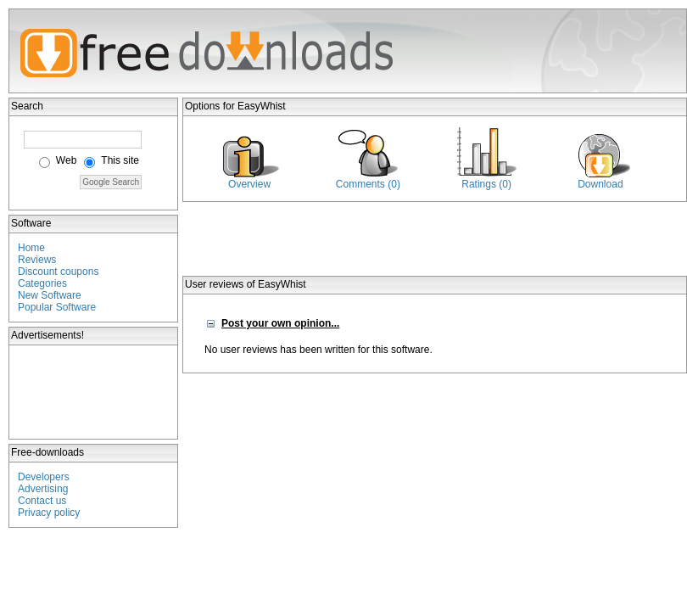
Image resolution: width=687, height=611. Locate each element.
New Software (49, 295)
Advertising (43, 489)
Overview (249, 184)
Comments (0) (368, 184)
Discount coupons (58, 271)
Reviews (37, 260)
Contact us (42, 501)
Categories (42, 283)
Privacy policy (49, 513)
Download (600, 184)
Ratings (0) (486, 184)
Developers (44, 477)
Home (31, 248)
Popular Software (57, 307)
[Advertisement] (94, 392)
